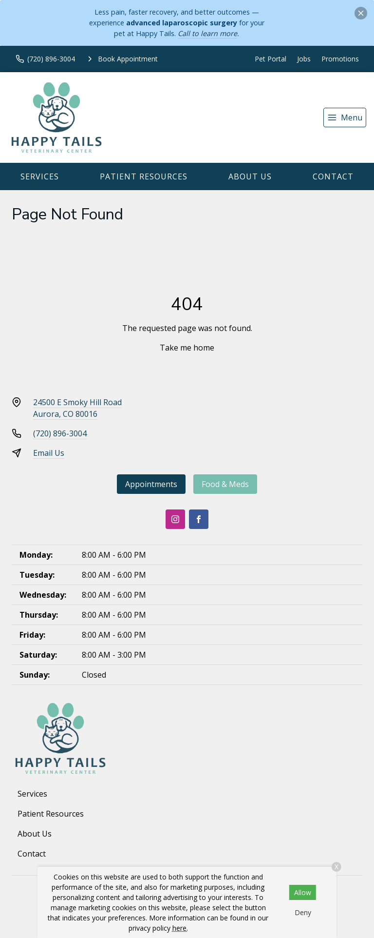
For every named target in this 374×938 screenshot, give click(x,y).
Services (39, 176)
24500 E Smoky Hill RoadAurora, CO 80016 (77, 408)
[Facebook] (198, 519)
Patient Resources (143, 176)
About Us (250, 176)
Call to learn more (207, 33)
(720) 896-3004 (60, 433)
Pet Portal (270, 58)
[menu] (344, 117)
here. (180, 928)
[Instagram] (175, 519)
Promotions (340, 58)
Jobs (304, 58)
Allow (302, 892)
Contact (333, 176)
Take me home (187, 347)
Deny (303, 912)
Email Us (48, 453)
